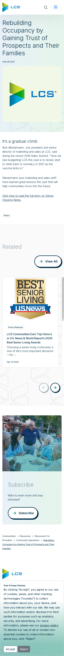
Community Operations (27, 540)
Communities (9, 536)
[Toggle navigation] (55, 7)
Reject (24, 649)
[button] (55, 387)
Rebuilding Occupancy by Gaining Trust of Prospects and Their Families (28, 544)
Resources (25, 536)
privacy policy (49, 625)
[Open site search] (46, 7)
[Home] (11, 7)
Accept (10, 649)
